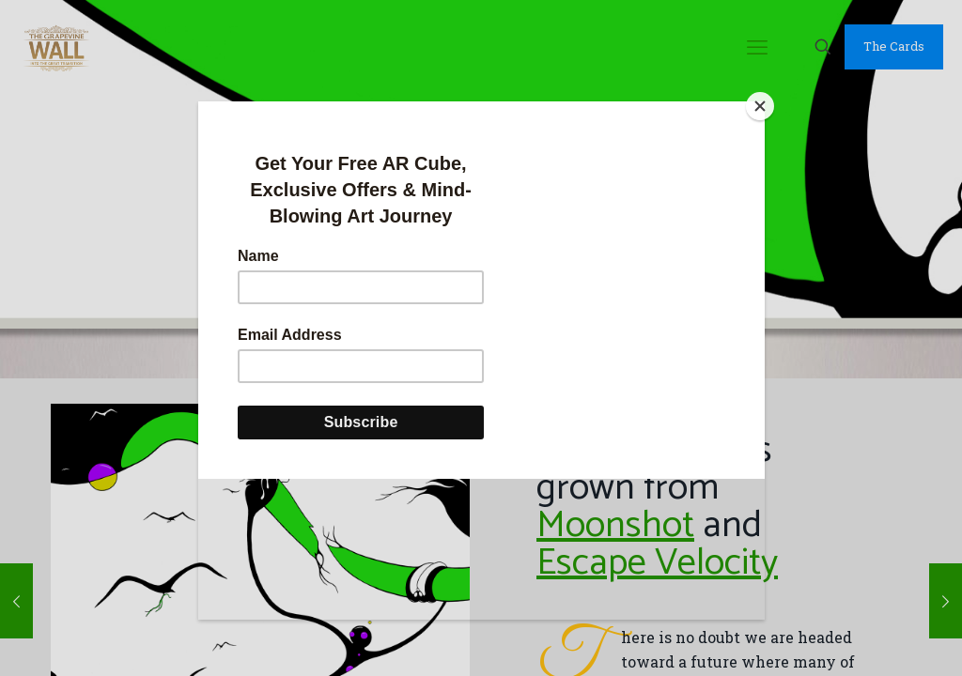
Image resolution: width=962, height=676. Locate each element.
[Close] (760, 106)
